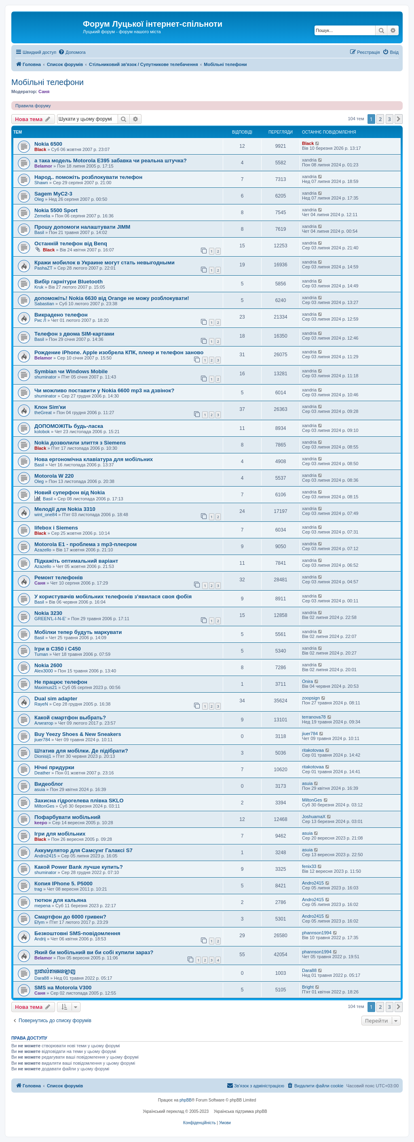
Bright (308, 987)
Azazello (42, 549)
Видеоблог (48, 784)
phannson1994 (317, 932)
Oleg (39, 199)
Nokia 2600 (48, 665)
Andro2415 (45, 855)
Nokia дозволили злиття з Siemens (80, 443)
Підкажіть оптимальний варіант (76, 561)
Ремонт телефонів (58, 577)
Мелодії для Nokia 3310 (64, 509)
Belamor (43, 166)
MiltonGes (44, 806)
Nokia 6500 (48, 144)
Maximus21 (45, 687)
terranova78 (314, 717)
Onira (307, 681)
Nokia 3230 (48, 613)
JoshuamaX (313, 816)
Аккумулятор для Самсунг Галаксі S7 (83, 850)
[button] (399, 119)
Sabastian (44, 303)
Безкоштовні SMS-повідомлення (77, 933)
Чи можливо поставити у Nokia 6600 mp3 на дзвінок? (104, 390)
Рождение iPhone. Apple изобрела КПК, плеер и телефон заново (118, 352)
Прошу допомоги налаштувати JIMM (82, 227)
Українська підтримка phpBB (240, 1111)
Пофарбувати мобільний (67, 817)
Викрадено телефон (61, 315)
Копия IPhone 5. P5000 (63, 883)
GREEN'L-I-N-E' (50, 618)
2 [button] (380, 119)
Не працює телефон (60, 682)
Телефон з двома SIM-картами (74, 334)
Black (40, 149)
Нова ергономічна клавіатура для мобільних (93, 459)
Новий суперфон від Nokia (69, 492)
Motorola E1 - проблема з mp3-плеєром (85, 544)
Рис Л (40, 320)
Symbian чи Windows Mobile (71, 371)
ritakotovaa (313, 750)
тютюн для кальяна (60, 900)
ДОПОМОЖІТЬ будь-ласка (68, 426)
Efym (39, 922)
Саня (43, 91)
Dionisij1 (42, 756)
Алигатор (43, 723)
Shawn (41, 182)
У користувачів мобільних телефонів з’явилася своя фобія (113, 596)
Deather (42, 772)
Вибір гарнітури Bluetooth (68, 282)
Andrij (40, 938)
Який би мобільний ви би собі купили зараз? (93, 952)
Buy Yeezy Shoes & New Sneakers (77, 734)
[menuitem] (71, 52)
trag (38, 889)
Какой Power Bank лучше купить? (78, 867)
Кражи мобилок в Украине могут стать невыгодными (104, 262)
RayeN (41, 704)
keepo (40, 822)
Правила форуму (33, 105)
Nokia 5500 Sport (56, 210)
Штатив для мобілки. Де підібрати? (81, 751)
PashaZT (43, 268)
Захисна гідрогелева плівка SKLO (79, 800)
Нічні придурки (54, 767)
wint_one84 (45, 514)
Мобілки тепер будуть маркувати (78, 632)
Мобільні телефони (47, 82)
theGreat (43, 412)
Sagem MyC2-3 (53, 194)
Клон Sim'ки (50, 407)
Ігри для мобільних (59, 834)
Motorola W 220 (54, 476)
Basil (39, 232)
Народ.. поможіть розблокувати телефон (88, 177)
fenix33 (309, 866)
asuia (39, 789)
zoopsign (311, 697)
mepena (42, 905)
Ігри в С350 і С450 (57, 649)
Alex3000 (43, 670)
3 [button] (389, 119)
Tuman (41, 654)
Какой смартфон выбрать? (70, 718)
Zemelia (42, 215)
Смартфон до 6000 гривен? (70, 917)
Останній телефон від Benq (70, 243)
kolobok (42, 431)
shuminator (45, 376)
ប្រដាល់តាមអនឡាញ (55, 971)
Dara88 (41, 978)
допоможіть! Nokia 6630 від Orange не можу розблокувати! (111, 298)
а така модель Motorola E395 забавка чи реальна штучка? (110, 160)
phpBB (186, 1100)
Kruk (39, 287)
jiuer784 (42, 739)
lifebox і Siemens (56, 528)
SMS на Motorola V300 (62, 988)
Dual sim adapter (55, 698)
